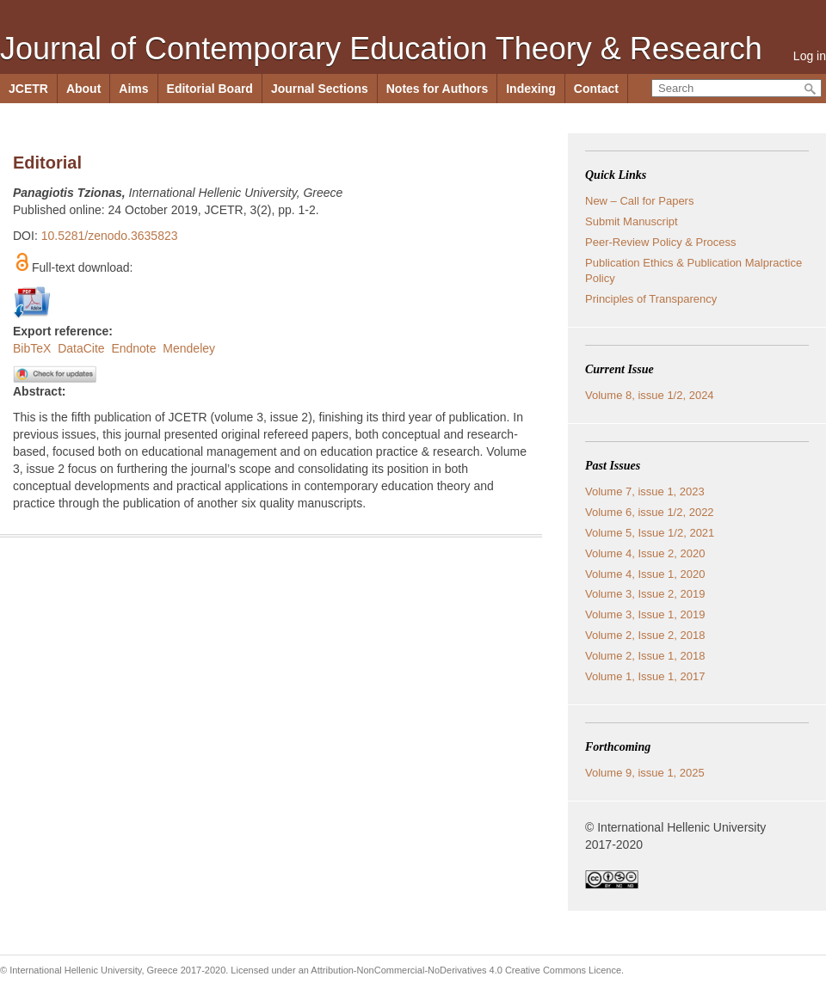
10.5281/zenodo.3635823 (109, 236)
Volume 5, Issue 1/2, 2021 (649, 532)
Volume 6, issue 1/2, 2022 (649, 512)
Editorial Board (210, 88)
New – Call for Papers (639, 200)
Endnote (133, 348)
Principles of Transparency (651, 298)
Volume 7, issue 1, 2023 (645, 491)
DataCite (81, 348)
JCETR (28, 88)
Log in (809, 56)
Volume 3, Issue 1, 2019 (645, 614)
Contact (596, 88)
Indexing (531, 88)
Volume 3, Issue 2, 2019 (645, 593)
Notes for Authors (437, 88)
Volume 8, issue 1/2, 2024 (649, 395)
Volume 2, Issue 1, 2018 (645, 655)
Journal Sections (319, 88)
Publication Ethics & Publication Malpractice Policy (693, 270)
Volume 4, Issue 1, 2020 (645, 574)
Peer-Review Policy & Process (661, 242)
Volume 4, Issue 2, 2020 (645, 553)
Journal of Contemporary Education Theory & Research (381, 48)
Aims (133, 88)
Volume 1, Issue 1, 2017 (645, 676)
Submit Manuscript (631, 221)
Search (810, 89)
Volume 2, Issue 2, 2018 (645, 635)
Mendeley (189, 348)
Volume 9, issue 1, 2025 (645, 772)
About (83, 88)
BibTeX (32, 348)
